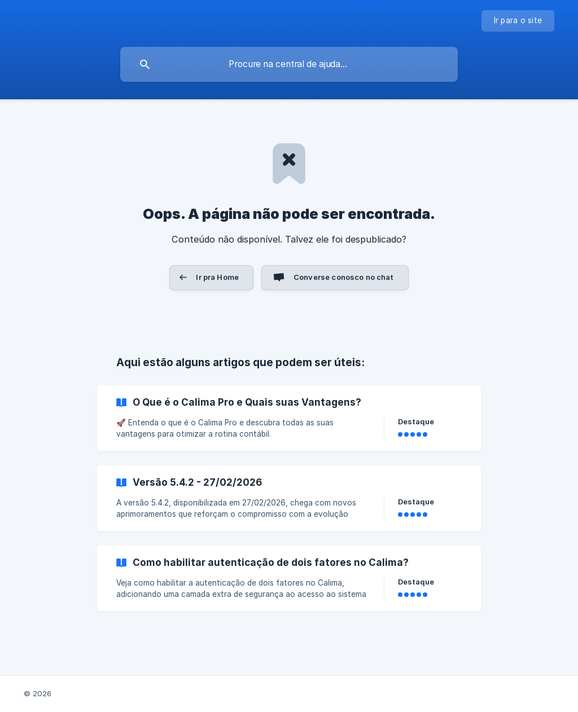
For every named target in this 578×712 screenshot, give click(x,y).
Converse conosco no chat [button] (344, 277)
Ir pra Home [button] (217, 277)
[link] (289, 418)
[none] (518, 21)
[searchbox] (289, 64)
